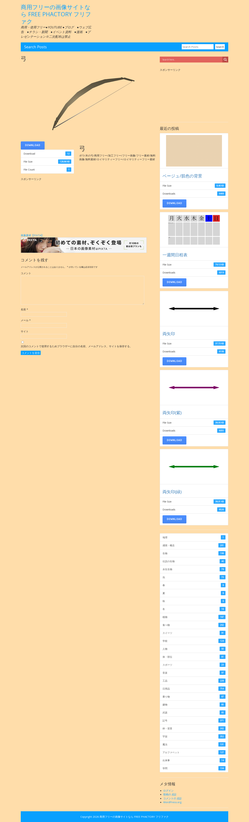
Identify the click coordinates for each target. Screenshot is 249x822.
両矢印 (169, 333)
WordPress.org (172, 802)
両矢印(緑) (172, 492)
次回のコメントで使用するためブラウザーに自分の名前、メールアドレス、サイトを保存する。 (76, 346)
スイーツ (194, 633)
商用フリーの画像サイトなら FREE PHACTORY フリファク (56, 14)
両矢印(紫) (172, 412)
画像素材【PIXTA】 (32, 235)
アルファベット (194, 752)
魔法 (194, 744)
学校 (194, 641)
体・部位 (194, 657)
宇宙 (194, 736)
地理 (194, 537)
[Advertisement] (88, 205)
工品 (194, 681)
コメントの (172, 798)
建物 (194, 704)
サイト (25, 331)
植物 (194, 617)
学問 (194, 768)
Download (32, 145)
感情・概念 (194, 545)
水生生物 (194, 569)
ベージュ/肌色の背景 (182, 176)
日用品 (194, 688)
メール (26, 320)
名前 (24, 309)
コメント (26, 273)
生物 (194, 553)
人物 (194, 649)
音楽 (194, 673)
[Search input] (192, 59)
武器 (194, 712)
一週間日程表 (175, 255)
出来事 (194, 760)
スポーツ (194, 665)
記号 (194, 720)
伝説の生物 (194, 561)
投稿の (169, 794)
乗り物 (194, 696)
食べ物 (194, 625)
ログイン (168, 790)
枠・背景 (194, 728)
